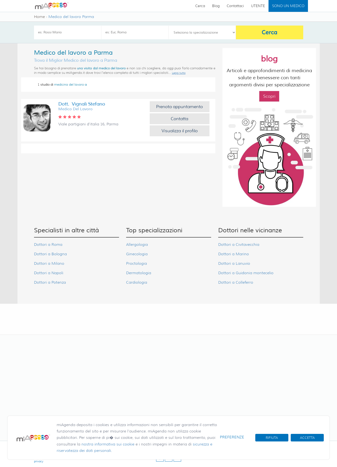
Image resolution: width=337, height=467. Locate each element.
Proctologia (136, 263)
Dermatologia (138, 273)
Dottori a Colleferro (235, 282)
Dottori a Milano (49, 263)
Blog (216, 6)
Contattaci (235, 6)
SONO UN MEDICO (288, 6)
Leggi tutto (179, 73)
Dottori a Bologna (50, 254)
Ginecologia (137, 254)
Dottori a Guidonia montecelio (245, 273)
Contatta (179, 118)
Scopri (269, 96)
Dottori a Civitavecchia (238, 244)
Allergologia (137, 244)
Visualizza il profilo (180, 130)
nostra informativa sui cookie (107, 444)
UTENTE (258, 6)
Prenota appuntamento (179, 106)
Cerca (200, 6)
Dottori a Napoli (48, 273)
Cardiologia (136, 282)
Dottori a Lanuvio (234, 263)
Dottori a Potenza (50, 282)
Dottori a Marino (233, 254)
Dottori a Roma (48, 244)
